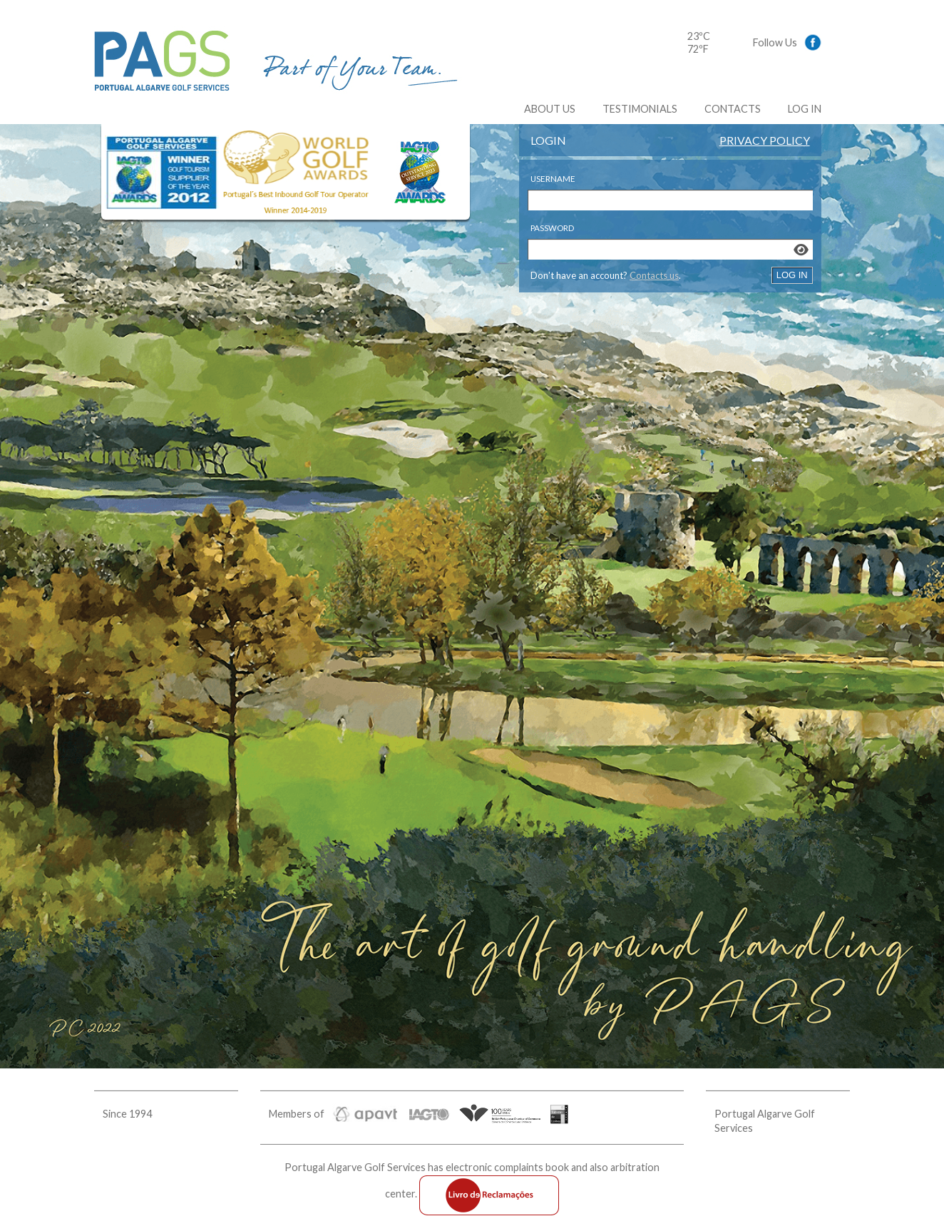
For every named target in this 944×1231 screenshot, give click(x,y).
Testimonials (639, 109)
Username (552, 178)
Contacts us (654, 275)
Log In (804, 109)
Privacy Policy (764, 140)
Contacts (732, 109)
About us (549, 109)
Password (552, 228)
